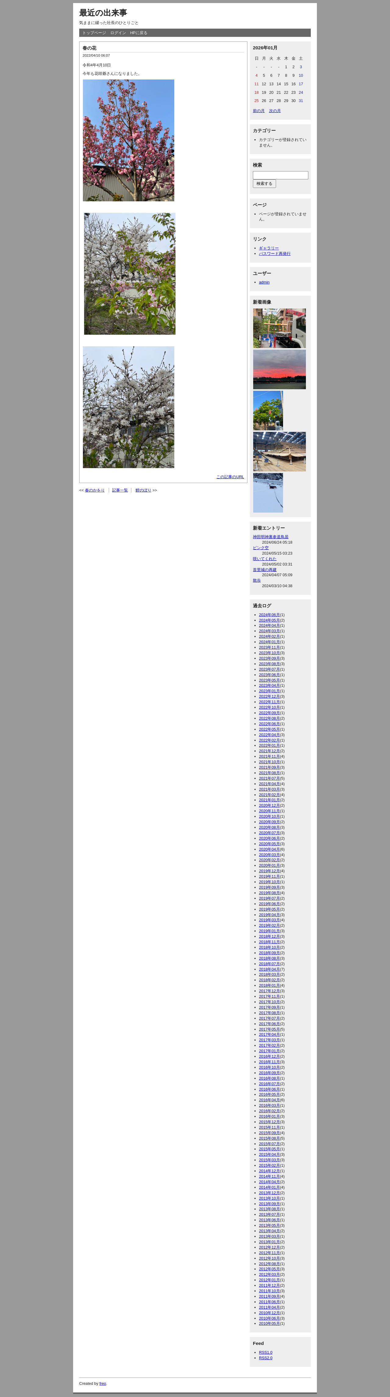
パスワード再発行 (275, 253)
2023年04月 (269, 685)
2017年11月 (269, 996)
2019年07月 (269, 898)
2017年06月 (269, 1023)
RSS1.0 (265, 1352)
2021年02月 (269, 794)
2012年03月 (269, 1274)
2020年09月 (269, 822)
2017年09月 (269, 1007)
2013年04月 (269, 1231)
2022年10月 (269, 707)
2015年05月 (269, 1149)
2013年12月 (269, 1193)
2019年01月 (269, 931)
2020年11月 (269, 811)
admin (264, 282)
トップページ (94, 32)
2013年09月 (269, 1203)
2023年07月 (269, 669)
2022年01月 (269, 745)
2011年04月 (269, 1307)
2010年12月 (269, 1313)
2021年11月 (269, 756)
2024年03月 (269, 631)
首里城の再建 (265, 569)
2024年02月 (269, 636)
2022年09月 (269, 713)
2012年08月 (269, 1263)
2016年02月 (269, 1111)
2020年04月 (269, 849)
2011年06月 (269, 1302)
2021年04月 (269, 783)
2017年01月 (269, 1051)
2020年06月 (269, 838)
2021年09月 (269, 767)
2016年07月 (269, 1083)
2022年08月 (269, 718)
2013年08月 (269, 1209)
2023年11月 (269, 647)
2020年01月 (269, 865)
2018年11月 (269, 942)
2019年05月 (269, 909)
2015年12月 (269, 1122)
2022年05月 (269, 729)
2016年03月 (269, 1105)
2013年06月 (269, 1220)
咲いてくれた (265, 558)
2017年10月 (269, 1002)
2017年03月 (269, 1040)
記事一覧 (120, 490)
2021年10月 (269, 762)
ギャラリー (269, 248)
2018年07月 (269, 963)
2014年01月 (269, 1187)
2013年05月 (269, 1225)
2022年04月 (269, 734)
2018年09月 (269, 953)
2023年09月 (269, 658)
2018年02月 (269, 980)
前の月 (259, 110)
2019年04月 (269, 914)
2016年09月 (269, 1073)
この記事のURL (230, 476)
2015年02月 (269, 1165)
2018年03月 (269, 974)
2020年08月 (269, 827)
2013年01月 (269, 1242)
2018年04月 (269, 969)
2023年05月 (269, 680)
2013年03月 (269, 1236)
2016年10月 (269, 1067)
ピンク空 (261, 547)
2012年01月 (269, 1280)
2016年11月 (269, 1062)
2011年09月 (269, 1296)
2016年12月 (269, 1056)
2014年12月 (269, 1171)
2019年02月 (269, 925)
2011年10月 (269, 1291)
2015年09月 (269, 1133)
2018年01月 (269, 985)
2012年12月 (269, 1247)
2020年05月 (269, 843)
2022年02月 (269, 740)
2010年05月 (269, 1323)
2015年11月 (269, 1127)
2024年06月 (269, 614)
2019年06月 (269, 903)
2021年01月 (269, 800)
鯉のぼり (143, 490)
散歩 (257, 580)
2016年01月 (269, 1116)
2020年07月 (269, 833)
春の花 (89, 48)
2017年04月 (269, 1034)
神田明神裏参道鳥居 (271, 536)
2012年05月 (269, 1269)
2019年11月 (269, 876)
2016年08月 (269, 1078)
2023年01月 (269, 691)
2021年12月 (269, 751)
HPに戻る (138, 32)
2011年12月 (269, 1285)
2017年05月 (269, 1029)
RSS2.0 (265, 1358)
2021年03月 (269, 789)
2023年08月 (269, 663)
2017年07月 (269, 1018)
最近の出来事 (103, 13)
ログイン (118, 32)
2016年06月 (269, 1089)
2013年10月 (269, 1198)
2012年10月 (269, 1258)
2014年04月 (269, 1182)
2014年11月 (269, 1176)
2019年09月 (269, 887)
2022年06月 (269, 723)
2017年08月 (269, 1013)
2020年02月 (269, 860)
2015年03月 (269, 1160)
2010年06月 (269, 1318)
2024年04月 (269, 625)
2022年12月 (269, 696)
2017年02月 (269, 1045)
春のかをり (95, 490)
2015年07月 (269, 1143)
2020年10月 (269, 816)
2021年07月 (269, 778)
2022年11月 (269, 702)
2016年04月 (269, 1100)
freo (102, 1383)
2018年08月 (269, 958)
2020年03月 (269, 854)
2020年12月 (269, 805)
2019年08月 (269, 893)
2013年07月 (269, 1214)
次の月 (275, 110)
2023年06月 (269, 674)
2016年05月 (269, 1094)
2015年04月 (269, 1154)
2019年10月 (269, 882)
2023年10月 (269, 653)
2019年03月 (269, 920)
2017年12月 (269, 991)
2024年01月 (269, 642)
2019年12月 (269, 871)
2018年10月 (269, 947)
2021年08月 (269, 773)
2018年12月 (269, 936)
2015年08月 (269, 1138)
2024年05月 (269, 620)
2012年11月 (269, 1253)
